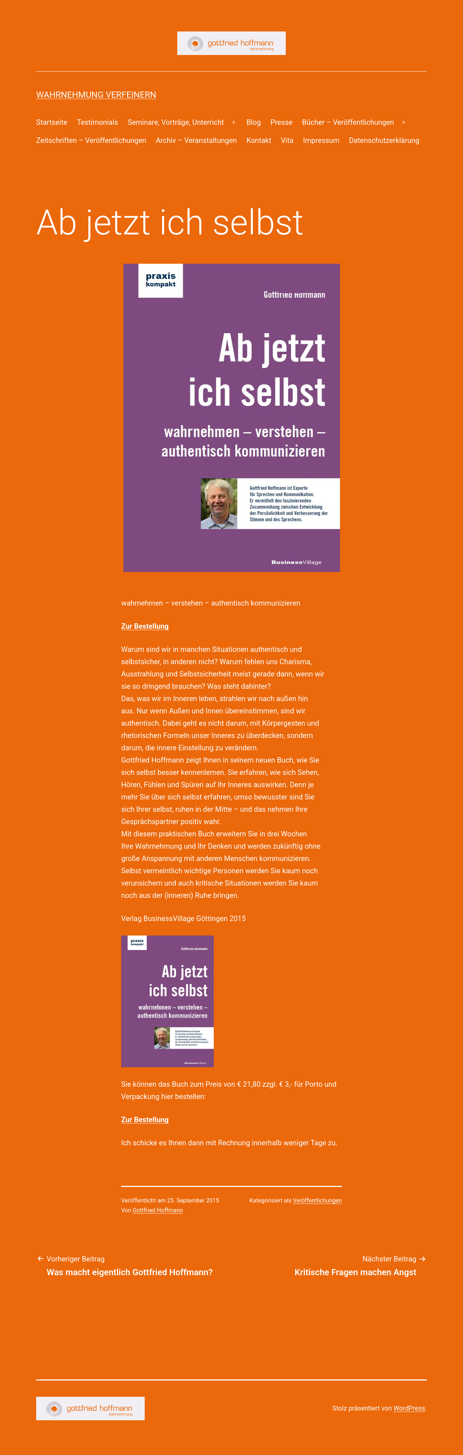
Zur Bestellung (145, 626)
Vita (287, 140)
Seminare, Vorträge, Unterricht (176, 122)
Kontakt (258, 140)
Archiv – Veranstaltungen (196, 140)
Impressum (321, 140)
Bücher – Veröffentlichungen (348, 122)
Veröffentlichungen (317, 1200)
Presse (282, 122)
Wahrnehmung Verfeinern (96, 95)
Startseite (51, 122)
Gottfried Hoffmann (158, 1210)
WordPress (409, 1408)
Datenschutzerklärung (384, 140)
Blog (253, 122)
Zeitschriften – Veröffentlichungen (91, 140)
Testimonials (97, 122)
